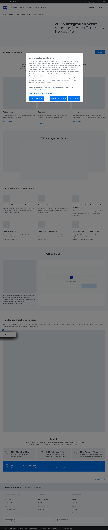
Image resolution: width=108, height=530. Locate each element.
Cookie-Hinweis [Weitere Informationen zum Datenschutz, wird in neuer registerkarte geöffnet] (34, 93)
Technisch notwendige (58, 98)
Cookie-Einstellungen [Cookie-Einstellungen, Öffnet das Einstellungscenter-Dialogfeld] (36, 98)
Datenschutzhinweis (40, 90)
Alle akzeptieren (74, 98)
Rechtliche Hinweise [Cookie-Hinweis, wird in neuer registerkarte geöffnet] (45, 93)
